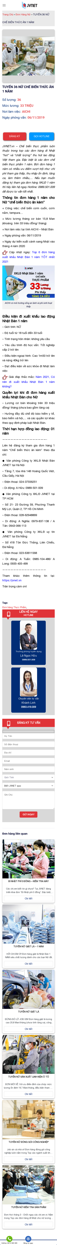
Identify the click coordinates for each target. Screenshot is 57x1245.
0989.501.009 (28, 659)
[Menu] (4, 5)
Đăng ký (14, 136)
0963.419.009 (28, 707)
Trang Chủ (8, 14)
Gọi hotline (41, 136)
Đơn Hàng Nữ (24, 14)
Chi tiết (28, 898)
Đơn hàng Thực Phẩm (14, 607)
